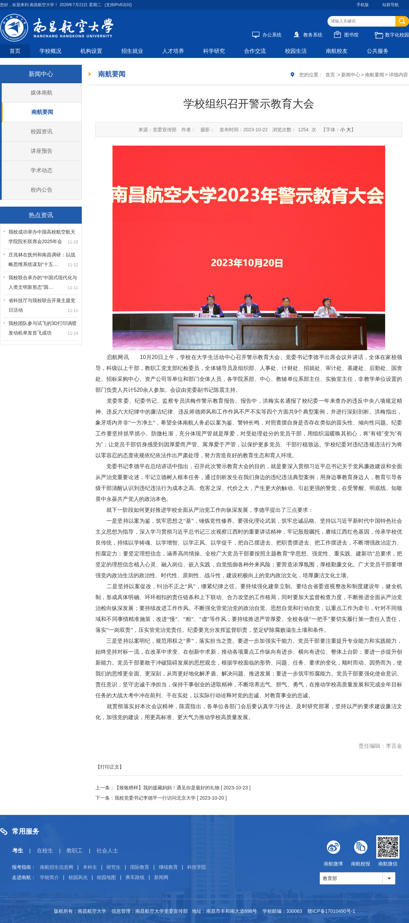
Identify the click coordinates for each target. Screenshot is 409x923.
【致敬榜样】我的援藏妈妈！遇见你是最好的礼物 (167, 787)
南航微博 (333, 850)
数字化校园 (392, 35)
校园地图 (106, 877)
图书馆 (346, 35)
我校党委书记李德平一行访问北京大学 (155, 798)
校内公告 (41, 190)
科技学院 (196, 867)
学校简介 (49, 877)
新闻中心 (350, 74)
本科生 (90, 867)
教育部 (330, 878)
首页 (15, 51)
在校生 (45, 850)
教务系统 (307, 35)
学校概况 (50, 51)
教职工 (74, 850)
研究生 (113, 867)
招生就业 (132, 51)
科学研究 (214, 51)
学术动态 (41, 170)
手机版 (363, 4)
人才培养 (173, 51)
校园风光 (78, 877)
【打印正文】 (109, 767)
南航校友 (337, 51)
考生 (17, 850)
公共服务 (378, 51)
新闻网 (161, 877)
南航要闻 (42, 112)
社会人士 (107, 850)
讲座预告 (41, 151)
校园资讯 (41, 131)
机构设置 (91, 51)
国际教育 (139, 867)
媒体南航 (41, 92)
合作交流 (255, 51)
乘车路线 (135, 877)
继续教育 (168, 867)
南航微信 (387, 850)
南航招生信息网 (56, 867)
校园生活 (296, 51)
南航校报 (360, 850)
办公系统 (267, 35)
